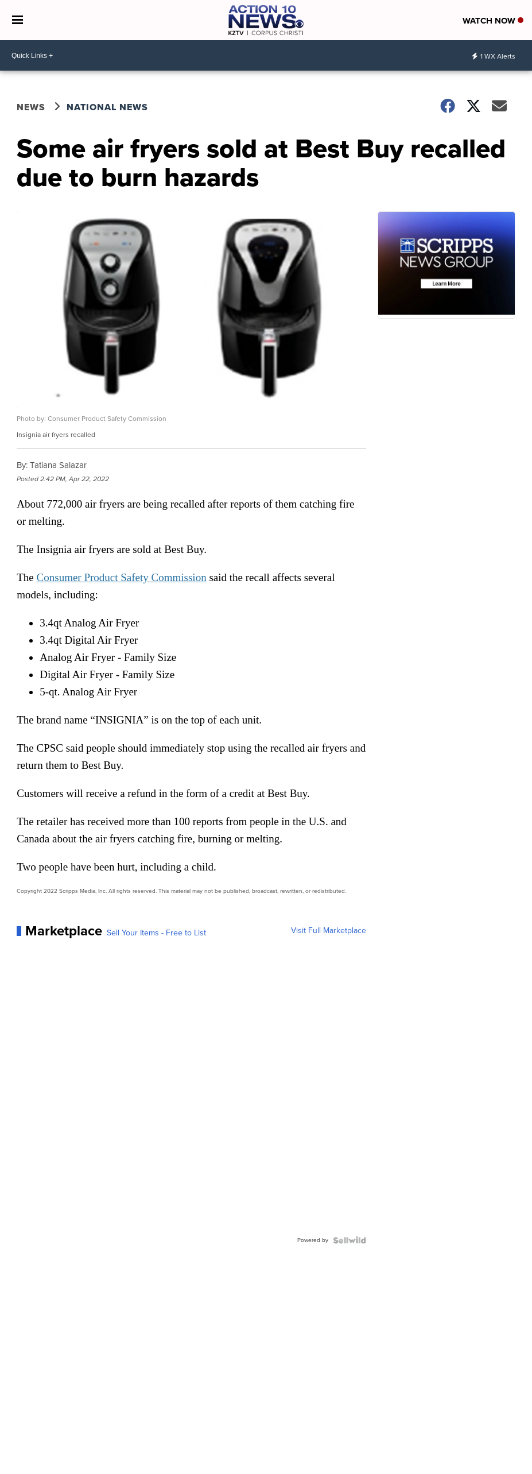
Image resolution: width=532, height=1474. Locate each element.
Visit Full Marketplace (328, 931)
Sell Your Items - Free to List (156, 933)
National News (107, 107)
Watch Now (493, 20)
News (31, 107)
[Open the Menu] (17, 20)
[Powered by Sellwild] (349, 1240)
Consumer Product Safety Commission (122, 577)
